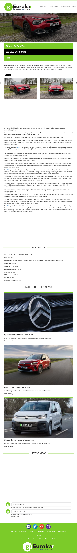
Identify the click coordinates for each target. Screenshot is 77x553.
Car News (13, 531)
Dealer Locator (53, 6)
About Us (23, 539)
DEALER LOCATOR (19, 511)
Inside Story (43, 6)
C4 (43, 128)
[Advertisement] (38, 114)
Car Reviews (22, 531)
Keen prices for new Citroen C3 (17, 387)
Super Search (18, 504)
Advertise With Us (44, 539)
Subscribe (38, 535)
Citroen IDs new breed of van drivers (19, 440)
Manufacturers (65, 6)
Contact (54, 539)
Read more (8, 341)
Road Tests (32, 531)
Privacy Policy (32, 539)
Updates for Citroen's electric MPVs (18, 335)
